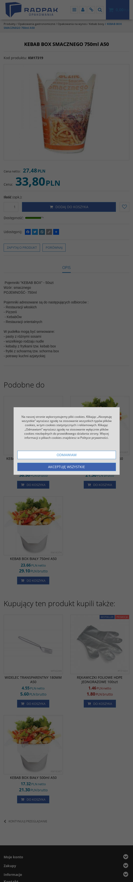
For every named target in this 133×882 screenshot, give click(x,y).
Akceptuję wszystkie (66, 466)
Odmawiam (67, 454)
